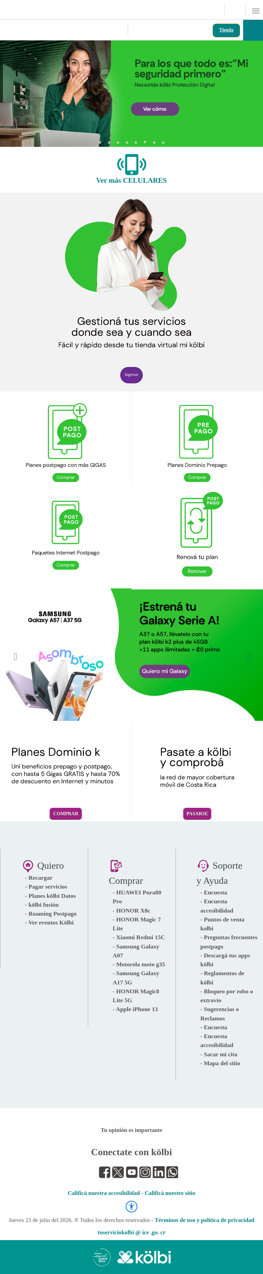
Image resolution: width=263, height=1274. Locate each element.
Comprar (65, 813)
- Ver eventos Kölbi (49, 922)
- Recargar (38, 877)
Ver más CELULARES (131, 180)
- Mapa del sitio (220, 1063)
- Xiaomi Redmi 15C (139, 937)
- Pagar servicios (46, 886)
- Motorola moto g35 (139, 964)
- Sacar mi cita (218, 1054)
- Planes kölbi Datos (50, 895)
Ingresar (131, 374)
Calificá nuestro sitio (170, 1193)
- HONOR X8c (131, 910)
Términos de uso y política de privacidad (204, 1220)
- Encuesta (213, 892)
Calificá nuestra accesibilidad (104, 1193)
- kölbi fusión (42, 904)
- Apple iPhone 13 (135, 1009)
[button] (14, 90)
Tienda (226, 30)
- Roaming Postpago (51, 913)
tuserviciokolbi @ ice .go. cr (131, 1232)
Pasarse (197, 813)
